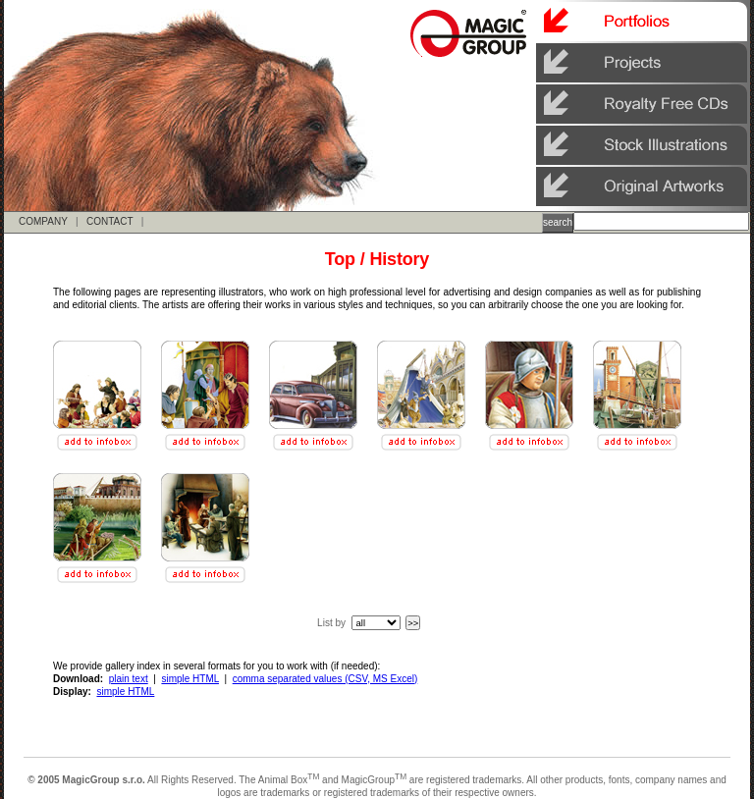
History (399, 259)
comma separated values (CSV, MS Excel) (325, 678)
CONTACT (109, 221)
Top (340, 259)
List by (331, 622)
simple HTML (190, 678)
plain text (128, 678)
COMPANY (43, 221)
